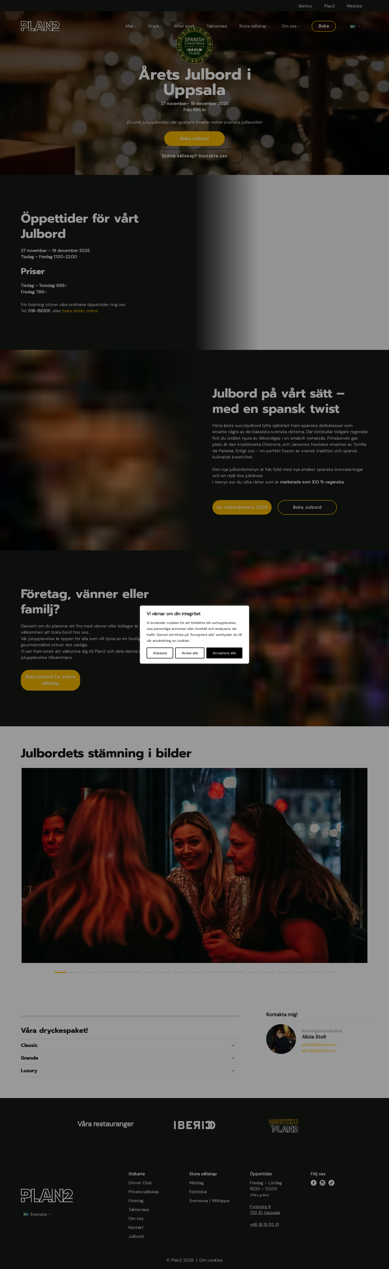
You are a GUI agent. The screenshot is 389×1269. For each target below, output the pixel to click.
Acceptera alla (224, 653)
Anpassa (160, 653)
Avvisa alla (190, 653)
